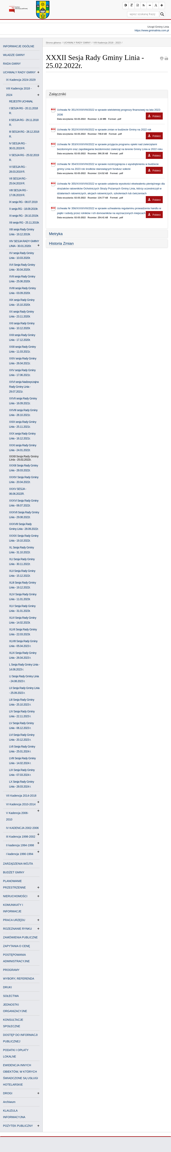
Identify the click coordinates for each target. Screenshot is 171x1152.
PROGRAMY (11, 969)
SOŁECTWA (11, 996)
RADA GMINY (12, 63)
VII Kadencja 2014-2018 (23, 796)
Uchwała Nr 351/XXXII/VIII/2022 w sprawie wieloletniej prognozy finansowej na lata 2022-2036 (110, 112)
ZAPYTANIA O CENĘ (16, 946)
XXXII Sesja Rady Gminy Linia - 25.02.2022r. (24, 458)
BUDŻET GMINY (13, 872)
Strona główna (53, 42)
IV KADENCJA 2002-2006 (23, 828)
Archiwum (9, 1102)
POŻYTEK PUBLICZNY (18, 1125)
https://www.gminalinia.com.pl (152, 30)
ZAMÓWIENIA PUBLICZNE (20, 937)
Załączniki (57, 94)
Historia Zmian (61, 243)
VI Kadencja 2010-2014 (22, 805)
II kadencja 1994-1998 (21, 846)
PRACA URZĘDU (14, 920)
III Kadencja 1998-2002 (22, 837)
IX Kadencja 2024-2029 (22, 80)
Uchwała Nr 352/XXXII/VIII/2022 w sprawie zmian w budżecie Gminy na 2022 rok (110, 130)
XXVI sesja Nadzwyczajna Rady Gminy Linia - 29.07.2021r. (24, 386)
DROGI (7, 1093)
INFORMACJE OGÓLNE (18, 46)
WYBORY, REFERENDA (18, 978)
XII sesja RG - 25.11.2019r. (24, 222)
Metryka (56, 234)
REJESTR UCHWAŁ (21, 101)
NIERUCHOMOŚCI (15, 896)
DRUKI (7, 987)
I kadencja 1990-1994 (19, 854)
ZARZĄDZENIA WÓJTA (18, 863)
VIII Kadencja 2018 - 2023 (107, 42)
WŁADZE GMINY (14, 55)
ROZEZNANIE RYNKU (17, 928)
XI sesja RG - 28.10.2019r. (24, 215)
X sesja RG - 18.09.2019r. (23, 208)
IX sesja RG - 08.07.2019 (23, 202)
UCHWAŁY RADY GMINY (19, 72)
